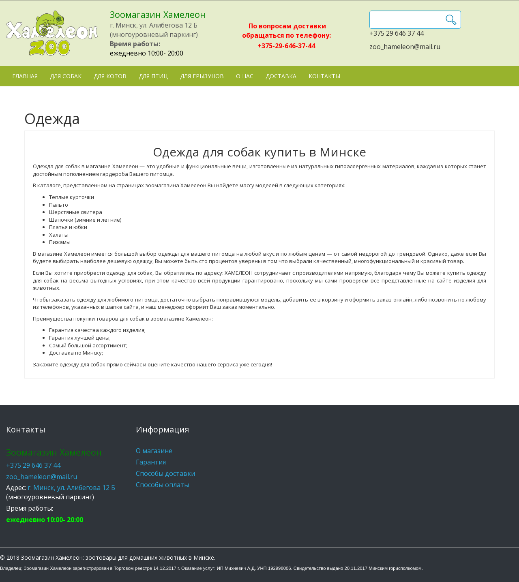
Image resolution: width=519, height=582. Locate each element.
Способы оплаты (162, 484)
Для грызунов (202, 76)
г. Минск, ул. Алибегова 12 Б (71, 487)
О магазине (154, 450)
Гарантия (151, 462)
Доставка (281, 76)
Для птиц (153, 76)
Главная (25, 76)
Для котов (110, 76)
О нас (244, 76)
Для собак (65, 76)
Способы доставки (165, 473)
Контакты (324, 76)
